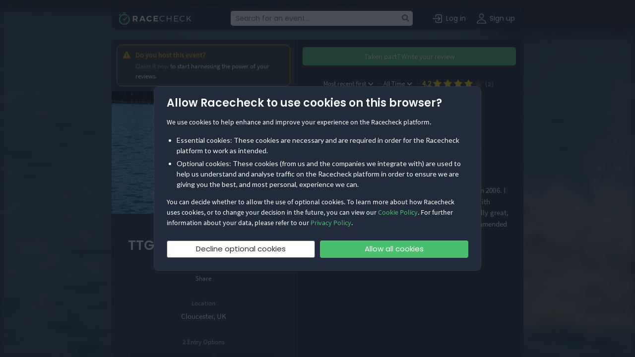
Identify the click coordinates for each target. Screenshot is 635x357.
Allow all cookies (394, 248)
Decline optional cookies (241, 248)
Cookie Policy (398, 212)
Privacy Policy (331, 222)
